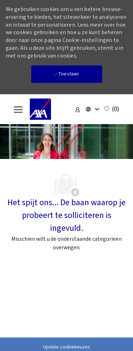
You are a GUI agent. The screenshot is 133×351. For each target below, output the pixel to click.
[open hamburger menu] (18, 109)
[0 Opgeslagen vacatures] (111, 109)
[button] (92, 109)
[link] (77, 109)
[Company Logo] (49, 109)
